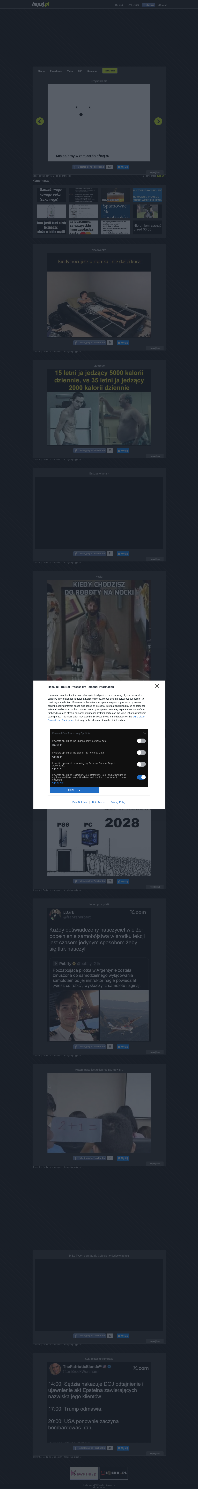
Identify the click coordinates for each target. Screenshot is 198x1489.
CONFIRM (74, 790)
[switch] (141, 741)
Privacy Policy (118, 802)
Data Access (98, 802)
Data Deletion (79, 802)
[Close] (158, 687)
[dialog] (99, 745)
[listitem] (99, 733)
